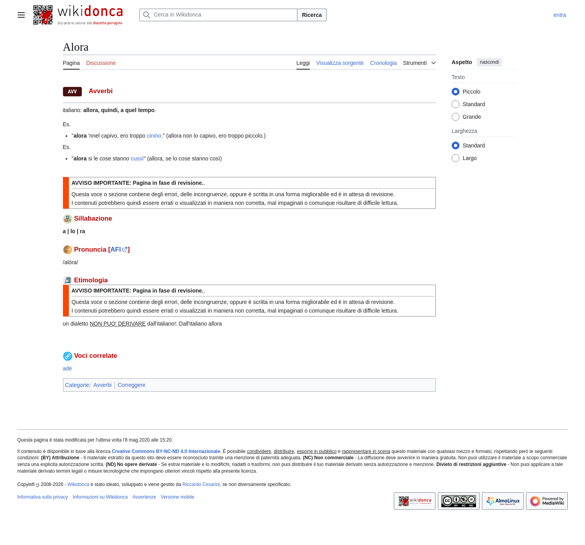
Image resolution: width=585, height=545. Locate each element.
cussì (137, 158)
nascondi (489, 62)
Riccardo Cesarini (201, 484)
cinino (154, 136)
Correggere (132, 385)
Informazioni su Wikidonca (100, 497)
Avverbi (102, 385)
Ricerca (312, 15)
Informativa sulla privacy (42, 497)
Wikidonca (78, 484)
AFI (115, 249)
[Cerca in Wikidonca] (218, 15)
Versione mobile (177, 497)
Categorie (77, 385)
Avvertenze (144, 497)
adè (67, 368)
